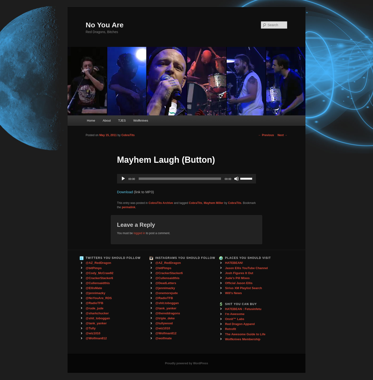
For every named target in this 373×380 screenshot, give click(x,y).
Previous (266, 135)
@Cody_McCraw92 (99, 273)
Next (282, 135)
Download (125, 192)
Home (91, 120)
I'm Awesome (235, 314)
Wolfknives (140, 120)
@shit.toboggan (167, 303)
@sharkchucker (97, 313)
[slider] (180, 179)
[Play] (123, 178)
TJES (122, 120)
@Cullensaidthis (98, 283)
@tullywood (164, 323)
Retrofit (230, 329)
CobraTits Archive (161, 203)
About (107, 120)
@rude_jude (94, 308)
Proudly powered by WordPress (186, 363)
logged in (139, 233)
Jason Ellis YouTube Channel (246, 268)
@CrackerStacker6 (99, 278)
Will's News (233, 293)
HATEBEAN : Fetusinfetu (243, 309)
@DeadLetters (165, 283)
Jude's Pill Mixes (237, 278)
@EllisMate (94, 288)
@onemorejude (166, 293)
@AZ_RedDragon (98, 263)
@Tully (91, 328)
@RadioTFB (94, 303)
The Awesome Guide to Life (245, 334)
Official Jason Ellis (239, 283)
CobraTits (128, 135)
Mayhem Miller (214, 203)
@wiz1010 (93, 333)
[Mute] (236, 178)
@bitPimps (94, 268)
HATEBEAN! (234, 263)
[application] (186, 178)
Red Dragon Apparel (240, 324)
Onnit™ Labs (234, 319)
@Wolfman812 (96, 338)
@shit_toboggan (98, 318)
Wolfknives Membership (242, 339)
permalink (128, 207)
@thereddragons (167, 313)
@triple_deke (165, 318)
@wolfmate (163, 338)
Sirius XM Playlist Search (243, 288)
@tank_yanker (96, 323)
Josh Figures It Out (239, 273)
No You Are (104, 25)
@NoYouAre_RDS (99, 298)
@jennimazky (95, 293)
